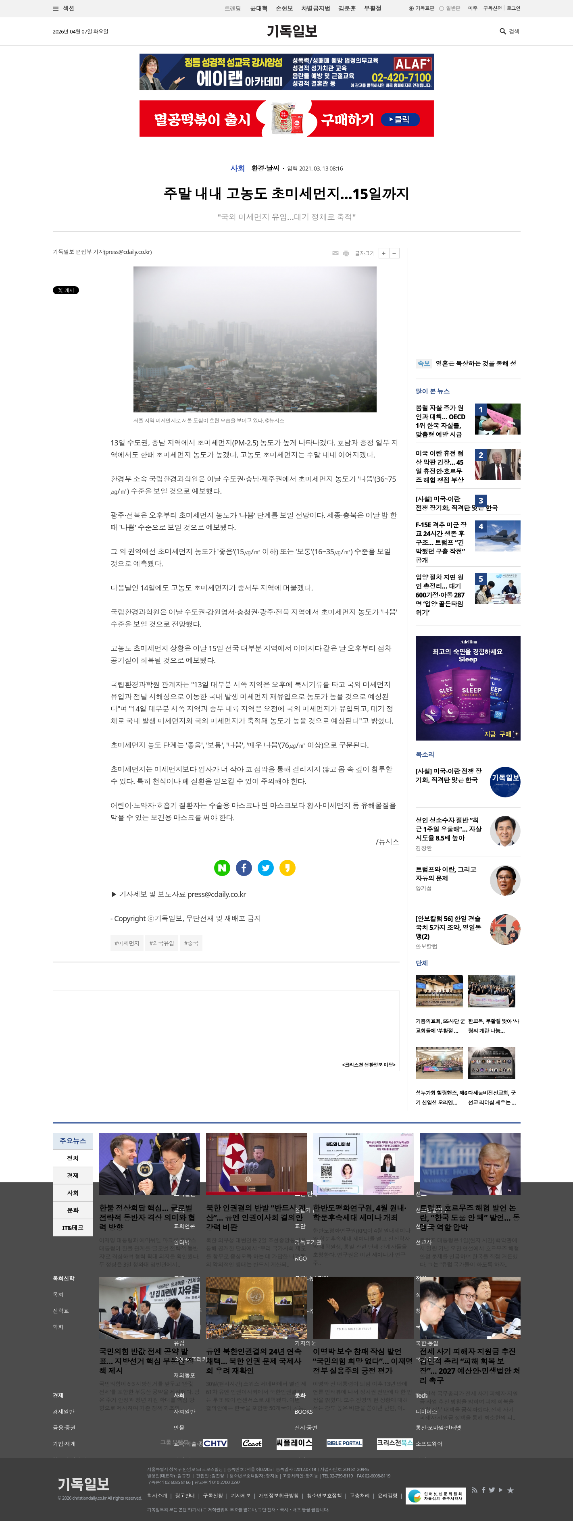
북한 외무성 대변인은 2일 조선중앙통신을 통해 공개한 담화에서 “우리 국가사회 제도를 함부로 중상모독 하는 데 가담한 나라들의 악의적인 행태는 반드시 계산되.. (256, 1252)
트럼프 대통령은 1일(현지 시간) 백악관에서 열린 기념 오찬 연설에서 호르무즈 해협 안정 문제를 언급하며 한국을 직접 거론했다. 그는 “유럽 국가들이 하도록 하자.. (469, 1252)
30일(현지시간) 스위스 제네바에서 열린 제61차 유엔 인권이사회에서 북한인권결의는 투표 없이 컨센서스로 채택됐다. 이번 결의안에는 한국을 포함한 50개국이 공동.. (256, 1396)
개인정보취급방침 (279, 1495)
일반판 (453, 8)
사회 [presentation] (73, 1193)
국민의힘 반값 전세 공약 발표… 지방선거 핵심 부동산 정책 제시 (146, 1361)
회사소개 (157, 1495)
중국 (193, 943)
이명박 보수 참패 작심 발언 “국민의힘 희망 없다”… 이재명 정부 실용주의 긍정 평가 (363, 1361)
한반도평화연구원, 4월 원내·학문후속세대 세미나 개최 (359, 1213)
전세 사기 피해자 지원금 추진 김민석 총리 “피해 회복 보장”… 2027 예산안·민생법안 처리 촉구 (470, 1366)
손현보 (284, 8)
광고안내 (185, 1495)
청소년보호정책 (324, 1495)
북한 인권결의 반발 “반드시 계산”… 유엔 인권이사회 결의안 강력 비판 (256, 1218)
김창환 (424, 848)
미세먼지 (129, 943)
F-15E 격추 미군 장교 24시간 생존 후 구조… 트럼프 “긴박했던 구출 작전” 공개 (441, 542)
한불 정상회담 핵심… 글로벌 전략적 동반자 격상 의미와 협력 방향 (147, 1218)
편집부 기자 (89, 252)
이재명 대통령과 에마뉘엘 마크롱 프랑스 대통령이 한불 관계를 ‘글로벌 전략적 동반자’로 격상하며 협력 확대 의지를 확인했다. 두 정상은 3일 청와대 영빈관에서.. (149, 1252)
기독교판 (425, 8)
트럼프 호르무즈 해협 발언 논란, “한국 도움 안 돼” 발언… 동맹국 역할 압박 (470, 1218)
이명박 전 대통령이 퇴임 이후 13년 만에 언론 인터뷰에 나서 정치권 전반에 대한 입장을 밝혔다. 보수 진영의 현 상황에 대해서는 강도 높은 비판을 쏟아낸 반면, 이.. (363, 1396)
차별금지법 (315, 8)
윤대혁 (258, 8)
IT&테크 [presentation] (72, 1227)
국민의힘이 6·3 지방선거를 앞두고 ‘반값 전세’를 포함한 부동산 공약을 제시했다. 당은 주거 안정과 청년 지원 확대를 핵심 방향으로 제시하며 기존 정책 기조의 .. (149, 1396)
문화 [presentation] (73, 1210)
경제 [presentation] (73, 1175)
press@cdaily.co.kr (127, 252)
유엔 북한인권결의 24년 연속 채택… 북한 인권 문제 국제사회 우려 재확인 (254, 1361)
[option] (442, 1007)
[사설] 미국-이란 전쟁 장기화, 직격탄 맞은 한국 (457, 503)
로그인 (513, 8)
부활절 (372, 8)
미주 (472, 8)
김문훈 (347, 8)
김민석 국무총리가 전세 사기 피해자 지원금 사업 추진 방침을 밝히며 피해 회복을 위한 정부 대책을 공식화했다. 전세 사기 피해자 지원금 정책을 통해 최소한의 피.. (469, 1405)
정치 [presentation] (73, 1158)
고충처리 (360, 1495)
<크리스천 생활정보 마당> (368, 1064)
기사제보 (241, 1495)
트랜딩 (233, 8)
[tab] (73, 1158)
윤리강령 (387, 1495)
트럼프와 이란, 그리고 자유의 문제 (446, 874)
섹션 (64, 8)
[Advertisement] (468, 298)
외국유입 (164, 943)
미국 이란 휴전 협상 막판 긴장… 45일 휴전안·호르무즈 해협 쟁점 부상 (440, 467)
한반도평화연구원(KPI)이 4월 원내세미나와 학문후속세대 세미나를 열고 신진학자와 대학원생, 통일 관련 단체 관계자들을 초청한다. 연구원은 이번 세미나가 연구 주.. (362, 1247)
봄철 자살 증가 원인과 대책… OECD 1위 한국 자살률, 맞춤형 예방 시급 (441, 421)
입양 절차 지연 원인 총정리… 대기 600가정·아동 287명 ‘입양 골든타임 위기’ (440, 595)
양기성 (424, 888)
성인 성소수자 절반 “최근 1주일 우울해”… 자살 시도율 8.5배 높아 (448, 829)
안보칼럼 (427, 946)
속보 (424, 363)
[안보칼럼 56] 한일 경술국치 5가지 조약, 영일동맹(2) (448, 927)
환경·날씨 (265, 168)
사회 (237, 168)
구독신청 (492, 8)
